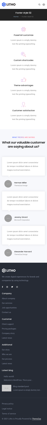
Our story (6, 350)
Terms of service (9, 414)
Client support (8, 324)
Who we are (7, 354)
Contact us (6, 312)
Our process (7, 359)
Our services (7, 303)
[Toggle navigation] (43, 4)
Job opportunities (9, 308)
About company (8, 298)
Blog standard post (21, 386)
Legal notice (7, 409)
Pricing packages (9, 329)
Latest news (7, 338)
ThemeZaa (36, 419)
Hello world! (9, 376)
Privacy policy (7, 404)
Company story (8, 333)
